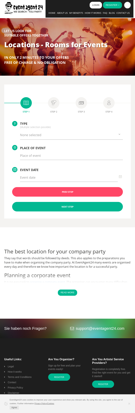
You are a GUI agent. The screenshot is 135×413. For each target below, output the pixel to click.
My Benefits (76, 12)
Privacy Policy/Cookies (44, 404)
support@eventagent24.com (100, 328)
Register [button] (112, 5)
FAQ (105, 12)
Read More (68, 292)
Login (95, 5)
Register (59, 377)
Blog (112, 12)
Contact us (123, 12)
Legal (11, 366)
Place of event (29, 147)
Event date (25, 169)
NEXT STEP (67, 206)
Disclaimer (13, 392)
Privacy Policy (15, 387)
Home (52, 12)
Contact (12, 382)
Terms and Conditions (19, 377)
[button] (127, 5)
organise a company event (47, 282)
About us (62, 12)
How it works (93, 12)
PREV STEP (67, 191)
